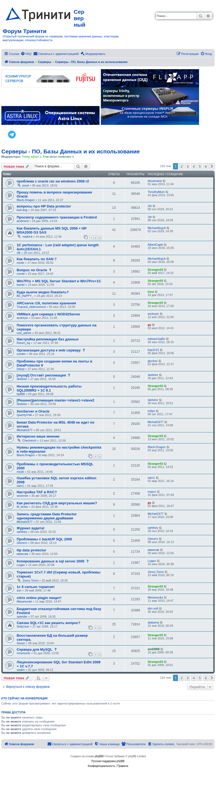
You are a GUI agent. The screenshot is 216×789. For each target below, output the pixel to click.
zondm (21, 353)
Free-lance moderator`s (58, 156)
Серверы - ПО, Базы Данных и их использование (70, 151)
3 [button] (188, 166)
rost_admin (24, 332)
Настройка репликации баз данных (48, 339)
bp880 (21, 394)
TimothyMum (156, 191)
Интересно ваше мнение (38, 436)
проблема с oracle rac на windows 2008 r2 (53, 181)
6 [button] (206, 166)
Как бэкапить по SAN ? (37, 259)
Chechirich (29, 440)
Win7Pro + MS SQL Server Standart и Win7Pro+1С (59, 281)
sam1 (20, 485)
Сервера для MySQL (34, 649)
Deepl (20, 369)
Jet (150, 205)
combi (20, 273)
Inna (151, 291)
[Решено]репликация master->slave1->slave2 (55, 400)
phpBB (99, 756)
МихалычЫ (24, 601)
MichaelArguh (157, 228)
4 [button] (194, 166)
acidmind (23, 221)
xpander (22, 616)
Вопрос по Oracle (32, 270)
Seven (21, 643)
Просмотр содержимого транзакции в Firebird (57, 217)
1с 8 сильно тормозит (36, 587)
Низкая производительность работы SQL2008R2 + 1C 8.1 (49, 388)
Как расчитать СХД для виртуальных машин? (57, 503)
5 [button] (200, 166)
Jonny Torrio (30, 580)
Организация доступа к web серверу (49, 350)
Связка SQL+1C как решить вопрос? (48, 623)
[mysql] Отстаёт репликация (41, 375)
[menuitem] (26, 54)
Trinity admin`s (31, 156)
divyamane (155, 180)
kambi (20, 284)
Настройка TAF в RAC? (37, 492)
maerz (152, 491)
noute (20, 262)
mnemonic (23, 653)
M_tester (22, 506)
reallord (27, 236)
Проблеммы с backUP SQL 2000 (44, 539)
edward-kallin (156, 338)
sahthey (22, 531)
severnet (22, 495)
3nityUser (23, 626)
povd (25, 185)
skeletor (22, 379)
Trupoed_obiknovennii (31, 306)
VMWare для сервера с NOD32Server (48, 314)
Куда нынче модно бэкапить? (43, 292)
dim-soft (153, 608)
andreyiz (22, 317)
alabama (153, 622)
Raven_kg (23, 342)
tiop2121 (153, 349)
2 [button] (182, 166)
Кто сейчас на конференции (24, 698)
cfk (18, 252)
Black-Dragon (26, 200)
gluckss (153, 360)
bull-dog (22, 210)
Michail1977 (25, 430)
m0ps (151, 411)
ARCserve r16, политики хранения (46, 303)
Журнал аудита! (30, 528)
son (19, 590)
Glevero (22, 542)
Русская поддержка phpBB (108, 761)
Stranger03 (155, 269)
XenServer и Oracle (33, 411)
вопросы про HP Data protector (44, 206)
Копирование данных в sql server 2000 (50, 561)
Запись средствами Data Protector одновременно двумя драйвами (47, 516)
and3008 (154, 649)
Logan (21, 564)
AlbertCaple (155, 244)
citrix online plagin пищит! (39, 598)
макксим (22, 553)
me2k (20, 471)
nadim (21, 669)
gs (149, 324)
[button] (212, 166)
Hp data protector (31, 550)
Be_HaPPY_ (25, 295)
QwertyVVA (24, 415)
